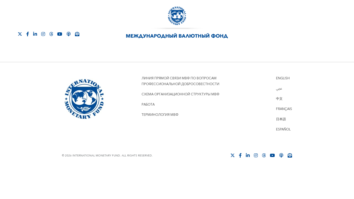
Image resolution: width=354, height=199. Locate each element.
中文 (279, 99)
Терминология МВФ (160, 115)
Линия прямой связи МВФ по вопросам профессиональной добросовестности (180, 81)
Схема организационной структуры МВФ (180, 94)
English (283, 78)
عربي (279, 88)
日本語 (281, 119)
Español (283, 129)
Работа (148, 105)
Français (284, 109)
